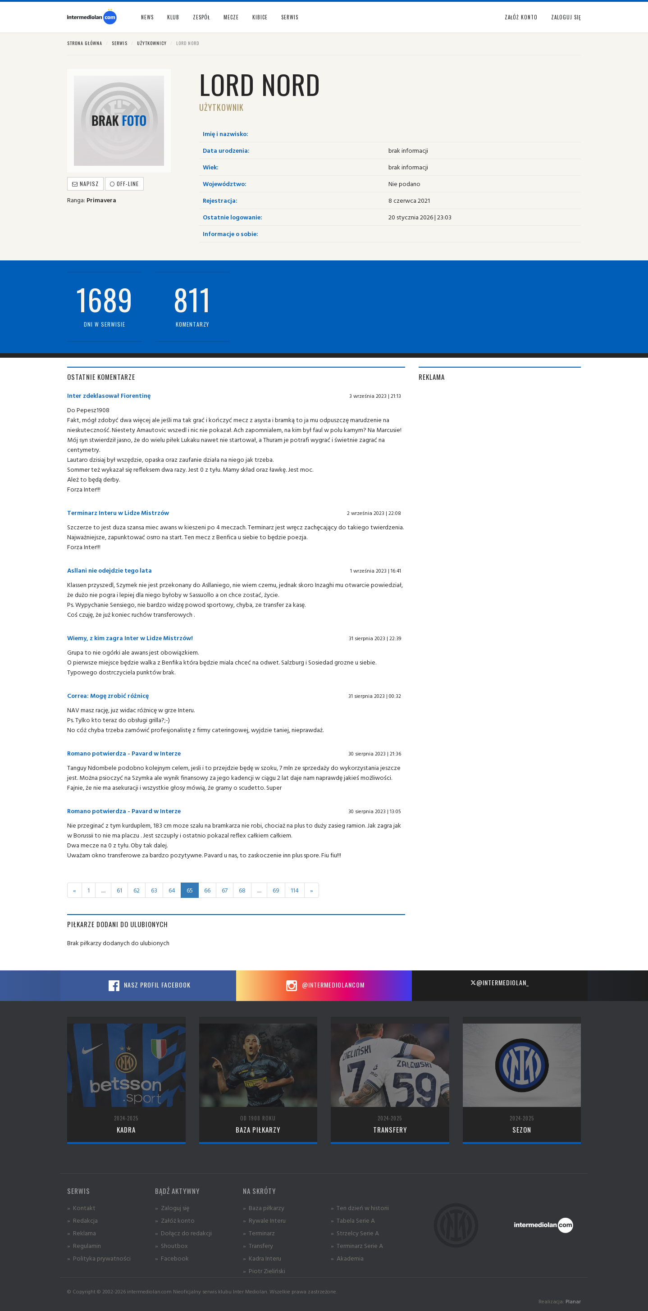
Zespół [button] (201, 17)
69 (276, 890)
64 (172, 890)
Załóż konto (521, 17)
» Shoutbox (171, 1245)
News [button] (147, 17)
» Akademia (347, 1258)
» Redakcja (82, 1220)
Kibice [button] (260, 17)
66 (207, 890)
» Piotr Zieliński (264, 1270)
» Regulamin (84, 1245)
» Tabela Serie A (353, 1220)
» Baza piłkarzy (263, 1207)
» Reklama (81, 1233)
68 (242, 890)
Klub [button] (173, 17)
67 (225, 890)
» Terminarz (259, 1233)
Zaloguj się (566, 17)
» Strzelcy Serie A (355, 1233)
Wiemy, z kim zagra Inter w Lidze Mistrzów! (130, 637)
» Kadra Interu (262, 1258)
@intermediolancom (324, 985)
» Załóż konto (175, 1220)
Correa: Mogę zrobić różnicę (108, 695)
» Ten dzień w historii (360, 1207)
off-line (124, 183)
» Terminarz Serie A (357, 1245)
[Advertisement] (500, 454)
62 (136, 890)
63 (154, 890)
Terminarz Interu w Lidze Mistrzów (118, 512)
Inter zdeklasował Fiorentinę (109, 395)
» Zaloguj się (172, 1207)
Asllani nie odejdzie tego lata (109, 570)
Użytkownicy (152, 43)
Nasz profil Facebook (148, 985)
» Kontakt (81, 1207)
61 (119, 890)
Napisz (85, 183)
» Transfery (258, 1245)
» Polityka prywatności (99, 1258)
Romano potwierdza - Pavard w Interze (124, 753)
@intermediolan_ (499, 982)
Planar (573, 1301)
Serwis (120, 43)
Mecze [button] (231, 17)
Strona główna (84, 43)
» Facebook (172, 1258)
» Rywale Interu (264, 1220)
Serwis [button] (289, 17)
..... (103, 890)
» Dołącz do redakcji (183, 1233)
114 (295, 890)
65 (190, 890)
